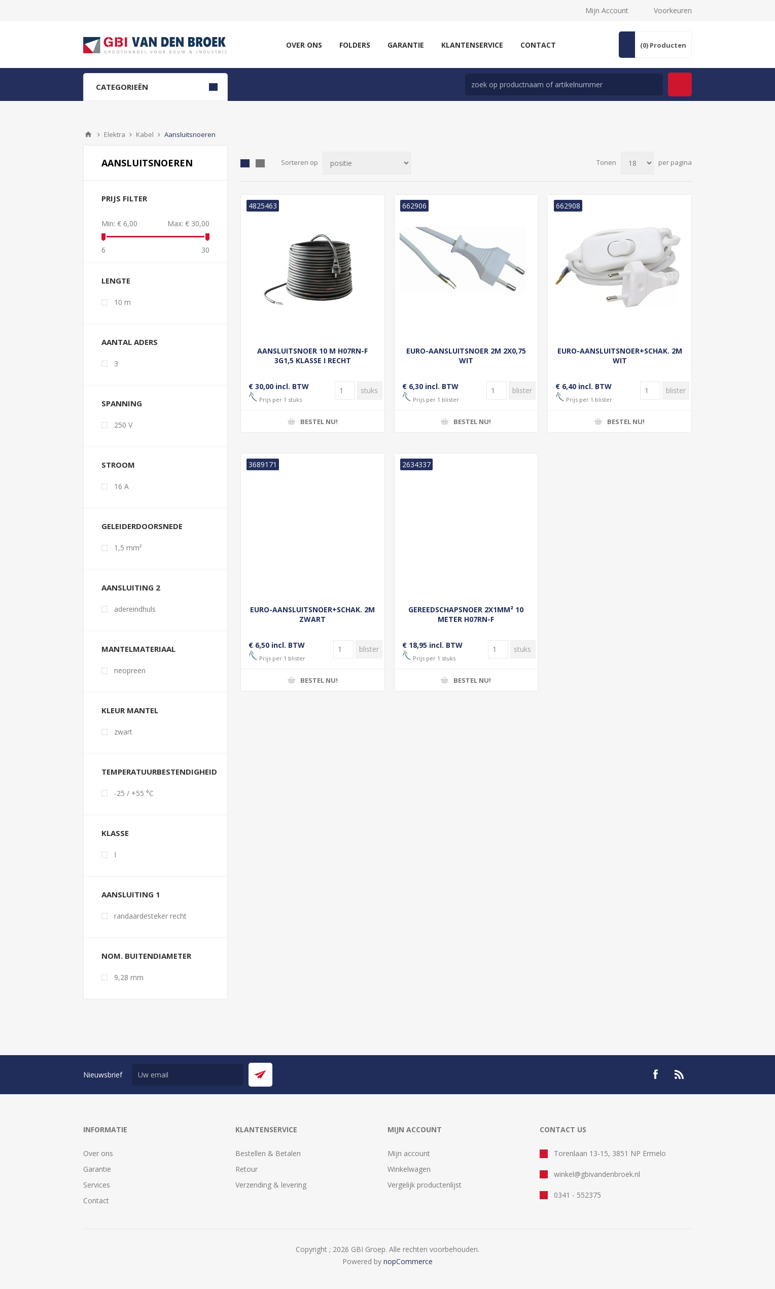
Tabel (245, 163)
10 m (122, 302)
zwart (123, 732)
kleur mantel (129, 710)
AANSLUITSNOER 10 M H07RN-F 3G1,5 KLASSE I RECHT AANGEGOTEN (312, 360)
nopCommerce (408, 1261)
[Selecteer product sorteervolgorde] (367, 163)
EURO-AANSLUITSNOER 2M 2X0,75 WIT (466, 355)
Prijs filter (124, 198)
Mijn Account (606, 10)
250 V (123, 425)
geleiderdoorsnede (142, 526)
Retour (246, 1169)
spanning (121, 403)
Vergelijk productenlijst (425, 1185)
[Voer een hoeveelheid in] (345, 390)
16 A (121, 486)
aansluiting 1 (130, 894)
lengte (115, 280)
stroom (118, 465)
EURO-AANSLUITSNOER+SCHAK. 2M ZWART (312, 614)
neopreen (130, 670)
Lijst (260, 163)
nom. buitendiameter (146, 956)
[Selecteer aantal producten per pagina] (637, 163)
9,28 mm (129, 977)
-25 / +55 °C (134, 793)
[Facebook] (655, 1074)
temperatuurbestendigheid (159, 772)
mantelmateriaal (138, 649)
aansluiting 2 (130, 587)
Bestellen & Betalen (268, 1153)
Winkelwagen (409, 1169)
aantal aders (129, 342)
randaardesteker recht (150, 916)
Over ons (98, 1153)
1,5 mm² (128, 547)
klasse (115, 833)
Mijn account (409, 1153)
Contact (96, 1200)
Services (96, 1185)
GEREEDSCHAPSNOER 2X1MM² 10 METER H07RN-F (465, 614)
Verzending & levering (270, 1185)
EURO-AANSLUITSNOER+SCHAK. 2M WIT (619, 355)
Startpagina (88, 134)
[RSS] (680, 1074)
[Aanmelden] (187, 1075)
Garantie (97, 1169)
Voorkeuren (673, 10)
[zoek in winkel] (564, 84)
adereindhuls (135, 609)
